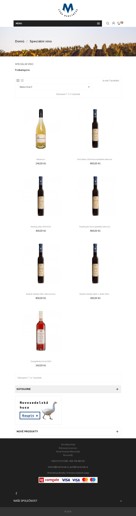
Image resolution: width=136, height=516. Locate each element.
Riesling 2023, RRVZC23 (41, 227)
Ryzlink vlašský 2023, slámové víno (41, 294)
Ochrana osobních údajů (78, 473)
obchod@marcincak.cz (58, 467)
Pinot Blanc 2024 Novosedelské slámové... (95, 159)
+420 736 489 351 (77, 461)
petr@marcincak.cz (79, 467)
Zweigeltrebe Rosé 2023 (41, 361)
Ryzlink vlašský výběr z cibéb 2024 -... (95, 294)
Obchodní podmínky (56, 473)
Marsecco (41, 159)
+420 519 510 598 (59, 461)
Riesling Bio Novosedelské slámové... (95, 227)
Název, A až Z (55, 87)
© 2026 (68, 511)
